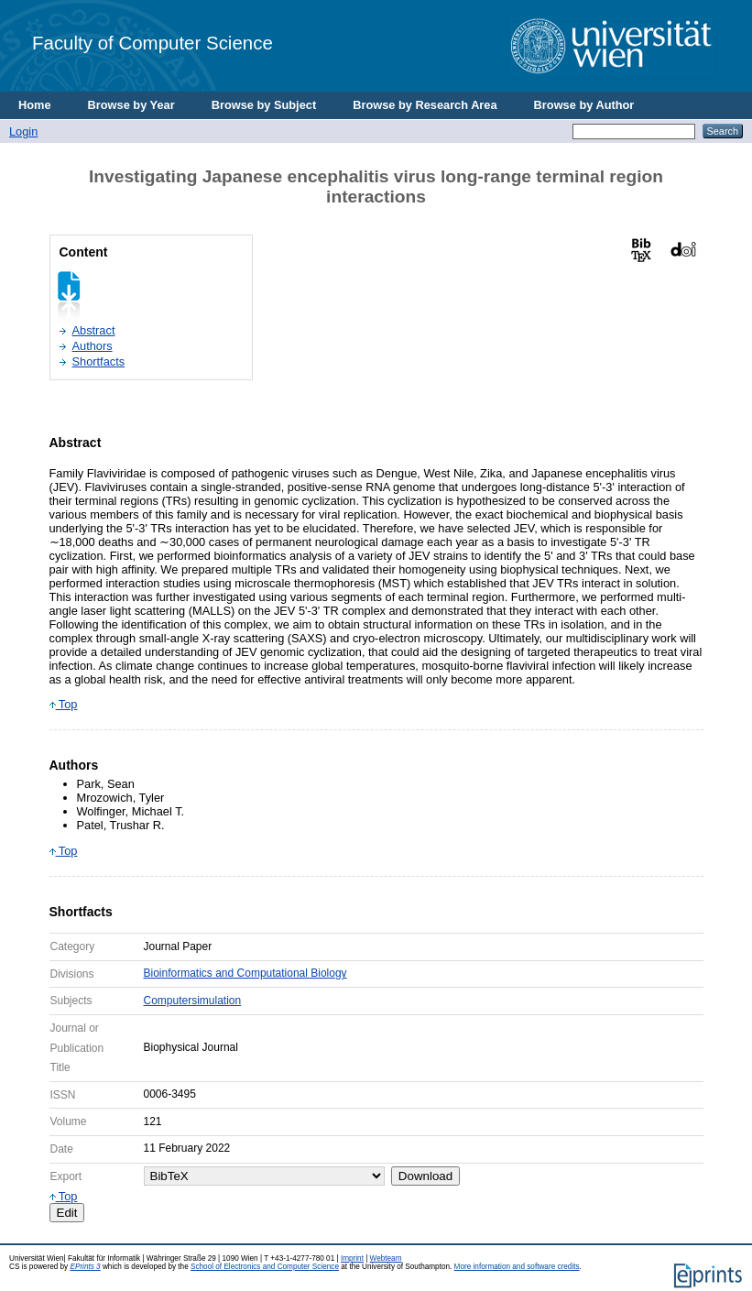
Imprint (352, 1258)
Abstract (93, 330)
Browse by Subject (264, 105)
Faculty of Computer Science (152, 42)
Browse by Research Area (424, 105)
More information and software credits (517, 1267)
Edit (67, 1213)
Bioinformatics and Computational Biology (245, 973)
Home (34, 105)
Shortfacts (98, 361)
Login (23, 131)
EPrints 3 (85, 1267)
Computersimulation (193, 1000)
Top (63, 704)
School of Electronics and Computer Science (265, 1267)
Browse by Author (584, 105)
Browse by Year (131, 105)
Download (425, 1176)
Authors (92, 346)
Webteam (386, 1258)
